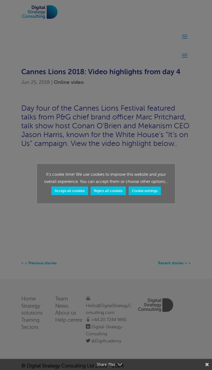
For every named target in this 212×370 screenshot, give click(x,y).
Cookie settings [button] (145, 191)
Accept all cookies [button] (70, 191)
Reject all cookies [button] (108, 191)
